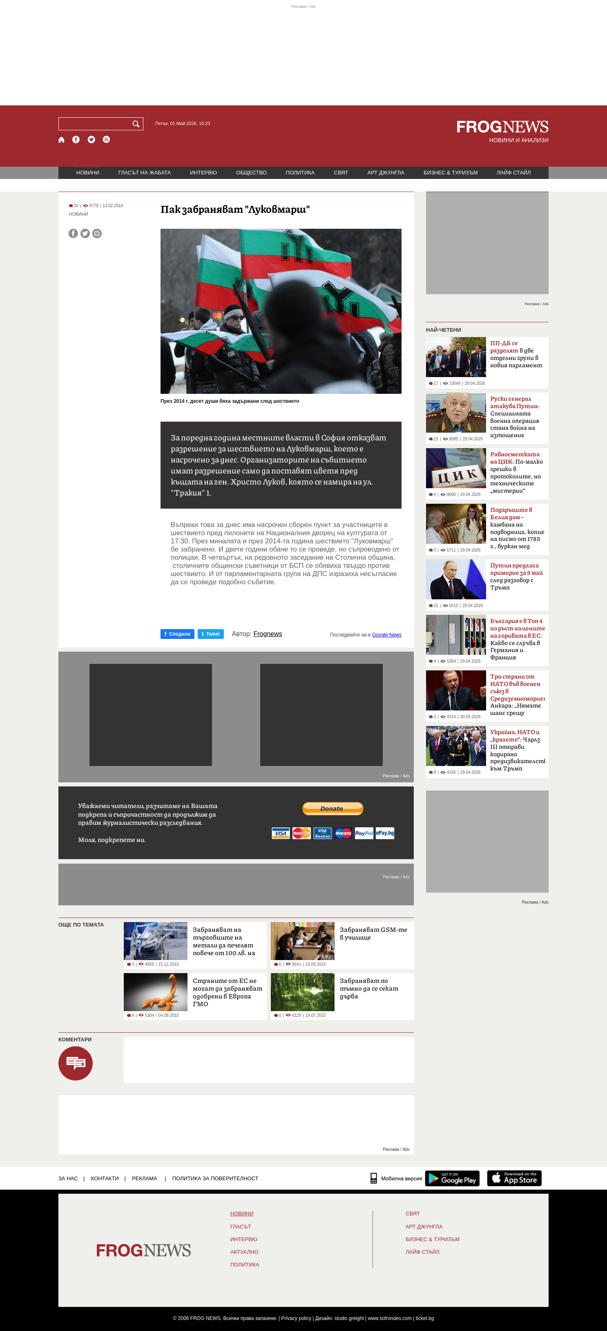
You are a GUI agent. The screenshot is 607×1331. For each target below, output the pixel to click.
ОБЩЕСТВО (251, 173)
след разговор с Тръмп (516, 577)
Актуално (244, 1252)
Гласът (240, 1227)
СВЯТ (341, 173)
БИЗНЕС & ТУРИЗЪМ (451, 173)
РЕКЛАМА (144, 1178)
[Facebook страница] (76, 139)
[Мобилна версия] (396, 1178)
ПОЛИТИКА (300, 173)
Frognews (268, 634)
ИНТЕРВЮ (203, 173)
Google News (387, 635)
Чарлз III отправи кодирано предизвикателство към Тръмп (517, 750)
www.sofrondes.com (390, 1318)
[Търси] (137, 124)
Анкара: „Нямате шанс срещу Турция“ (517, 697)
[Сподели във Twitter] (85, 233)
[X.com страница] (91, 139)
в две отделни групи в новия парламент (516, 354)
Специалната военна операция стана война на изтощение (514, 417)
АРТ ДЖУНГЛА (385, 173)
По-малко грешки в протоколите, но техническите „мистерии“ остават (516, 475)
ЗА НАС (68, 1178)
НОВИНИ (87, 173)
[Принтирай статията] (97, 233)
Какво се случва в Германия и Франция (517, 639)
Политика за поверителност (215, 1178)
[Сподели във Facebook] (73, 233)
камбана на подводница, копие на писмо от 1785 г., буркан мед (517, 528)
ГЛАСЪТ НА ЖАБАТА (144, 173)
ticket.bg (425, 1318)
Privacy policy (296, 1318)
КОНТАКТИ (105, 1178)
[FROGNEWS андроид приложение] (452, 1178)
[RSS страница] (107, 139)
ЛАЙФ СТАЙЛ (514, 173)
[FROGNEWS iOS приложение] (514, 1178)
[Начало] (61, 139)
